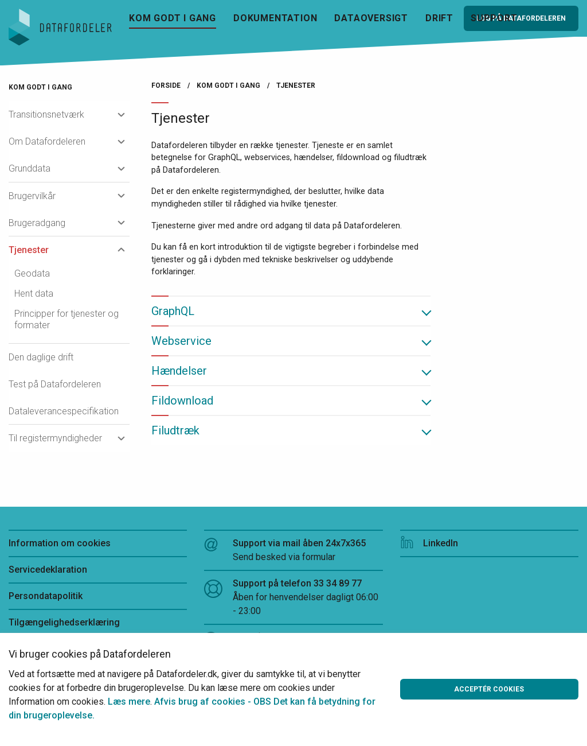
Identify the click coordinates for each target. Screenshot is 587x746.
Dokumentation (275, 18)
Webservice (181, 341)
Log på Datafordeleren (521, 18)
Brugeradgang (37, 222)
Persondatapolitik (46, 595)
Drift (439, 18)
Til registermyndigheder (55, 438)
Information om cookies (60, 543)
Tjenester (29, 249)
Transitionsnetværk (46, 114)
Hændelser (179, 371)
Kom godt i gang (172, 18)
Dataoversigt (371, 18)
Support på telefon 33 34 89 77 (293, 598)
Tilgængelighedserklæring (64, 622)
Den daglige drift (41, 357)
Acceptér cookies (489, 689)
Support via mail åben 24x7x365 (293, 551)
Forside (166, 85)
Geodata (32, 273)
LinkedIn (429, 543)
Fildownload (182, 400)
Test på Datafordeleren (55, 384)
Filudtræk (175, 430)
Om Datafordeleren (47, 141)
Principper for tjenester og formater (66, 319)
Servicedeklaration (48, 569)
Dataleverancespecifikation (64, 411)
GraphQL (172, 311)
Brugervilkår (32, 196)
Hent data (33, 293)
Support (494, 18)
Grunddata (29, 168)
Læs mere (129, 701)
